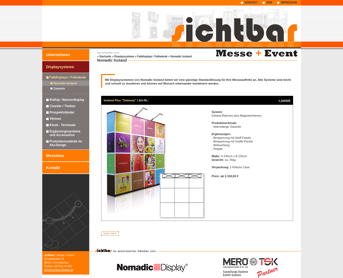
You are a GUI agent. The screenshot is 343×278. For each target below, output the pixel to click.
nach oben (109, 233)
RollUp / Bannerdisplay (67, 100)
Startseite (105, 56)
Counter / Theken (63, 106)
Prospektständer (62, 112)
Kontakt (53, 168)
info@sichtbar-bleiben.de (59, 270)
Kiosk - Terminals (63, 125)
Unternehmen (58, 55)
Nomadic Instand (65, 83)
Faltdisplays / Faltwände (68, 77)
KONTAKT (251, 2)
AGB (269, 2)
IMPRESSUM (289, 2)
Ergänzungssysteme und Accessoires (65, 133)
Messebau (55, 155)
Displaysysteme (60, 67)
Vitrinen (55, 119)
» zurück (284, 100)
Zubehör (59, 88)
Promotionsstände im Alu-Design (66, 143)
